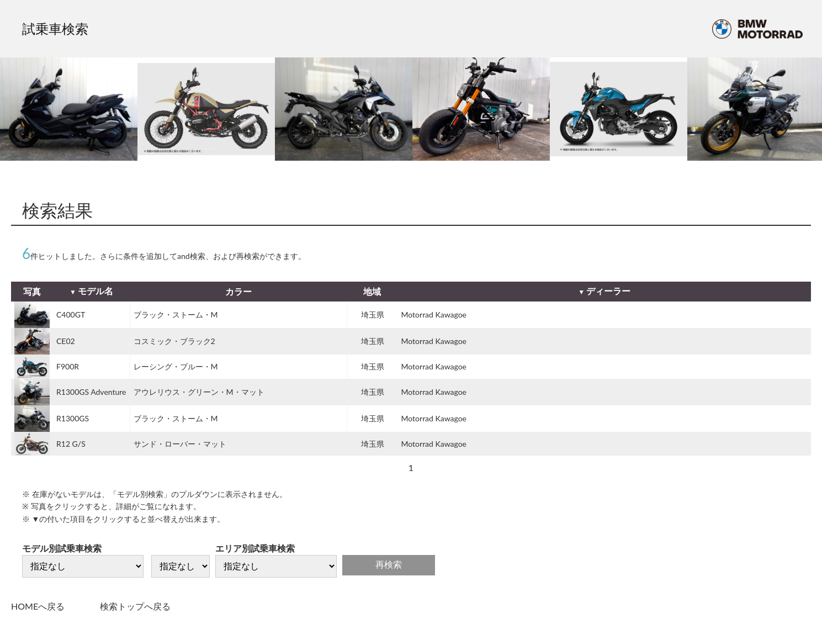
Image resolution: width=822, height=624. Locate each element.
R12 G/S (71, 443)
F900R (67, 366)
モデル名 (95, 290)
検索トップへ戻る (135, 606)
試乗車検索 (55, 28)
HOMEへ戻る (38, 606)
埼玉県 (372, 314)
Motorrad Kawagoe (434, 314)
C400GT (70, 314)
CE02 (65, 341)
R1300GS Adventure (91, 391)
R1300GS (72, 418)
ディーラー (608, 290)
